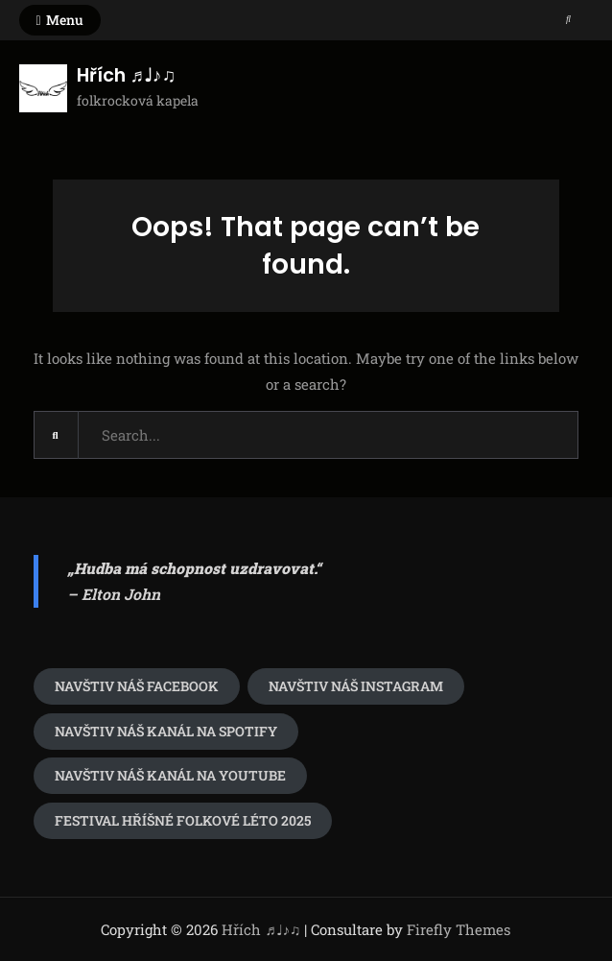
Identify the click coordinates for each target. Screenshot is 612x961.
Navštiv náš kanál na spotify (166, 731)
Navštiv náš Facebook (137, 686)
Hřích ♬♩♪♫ (127, 75)
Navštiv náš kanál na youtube (170, 775)
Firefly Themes (458, 929)
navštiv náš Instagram (356, 686)
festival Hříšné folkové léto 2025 (183, 820)
